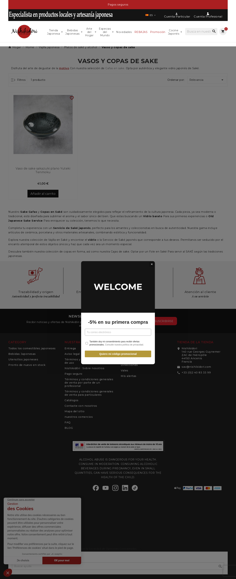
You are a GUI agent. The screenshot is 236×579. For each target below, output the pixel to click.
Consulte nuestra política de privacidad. (124, 321)
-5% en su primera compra (118, 298)
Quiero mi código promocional (118, 330)
